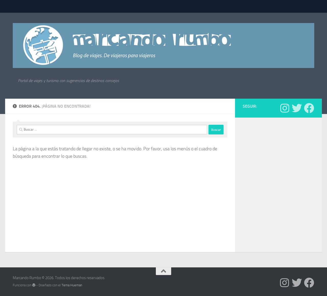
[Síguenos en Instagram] (284, 108)
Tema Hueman (72, 285)
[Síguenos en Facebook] (309, 108)
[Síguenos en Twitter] (297, 108)
